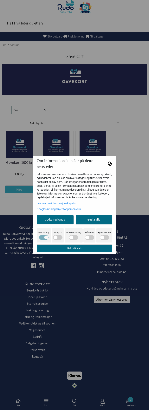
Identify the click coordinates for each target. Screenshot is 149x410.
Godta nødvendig (55, 219)
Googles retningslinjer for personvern (59, 209)
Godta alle (93, 219)
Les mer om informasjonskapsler (56, 203)
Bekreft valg (74, 248)
